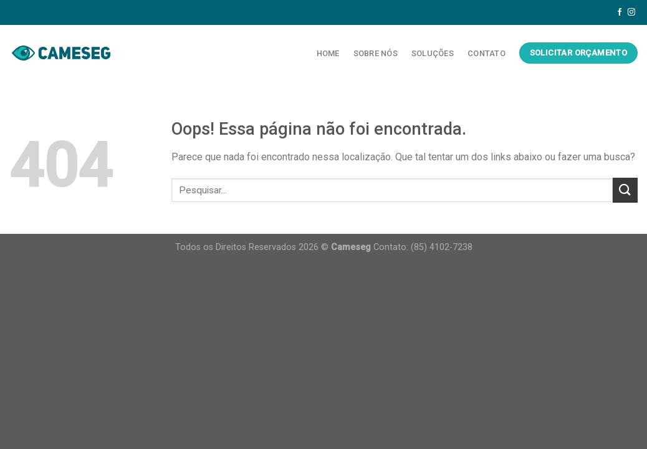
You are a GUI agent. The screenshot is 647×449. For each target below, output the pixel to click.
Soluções (432, 53)
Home (328, 53)
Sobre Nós (375, 53)
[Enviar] (625, 190)
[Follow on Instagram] (631, 12)
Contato (486, 53)
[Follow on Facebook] (619, 12)
